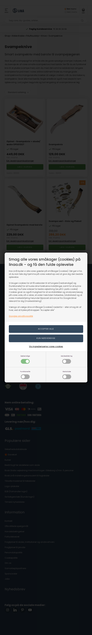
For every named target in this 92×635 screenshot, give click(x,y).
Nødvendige (25, 359)
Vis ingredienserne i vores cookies (46, 346)
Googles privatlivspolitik (21, 316)
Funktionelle (25, 374)
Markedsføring (66, 359)
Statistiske (66, 374)
